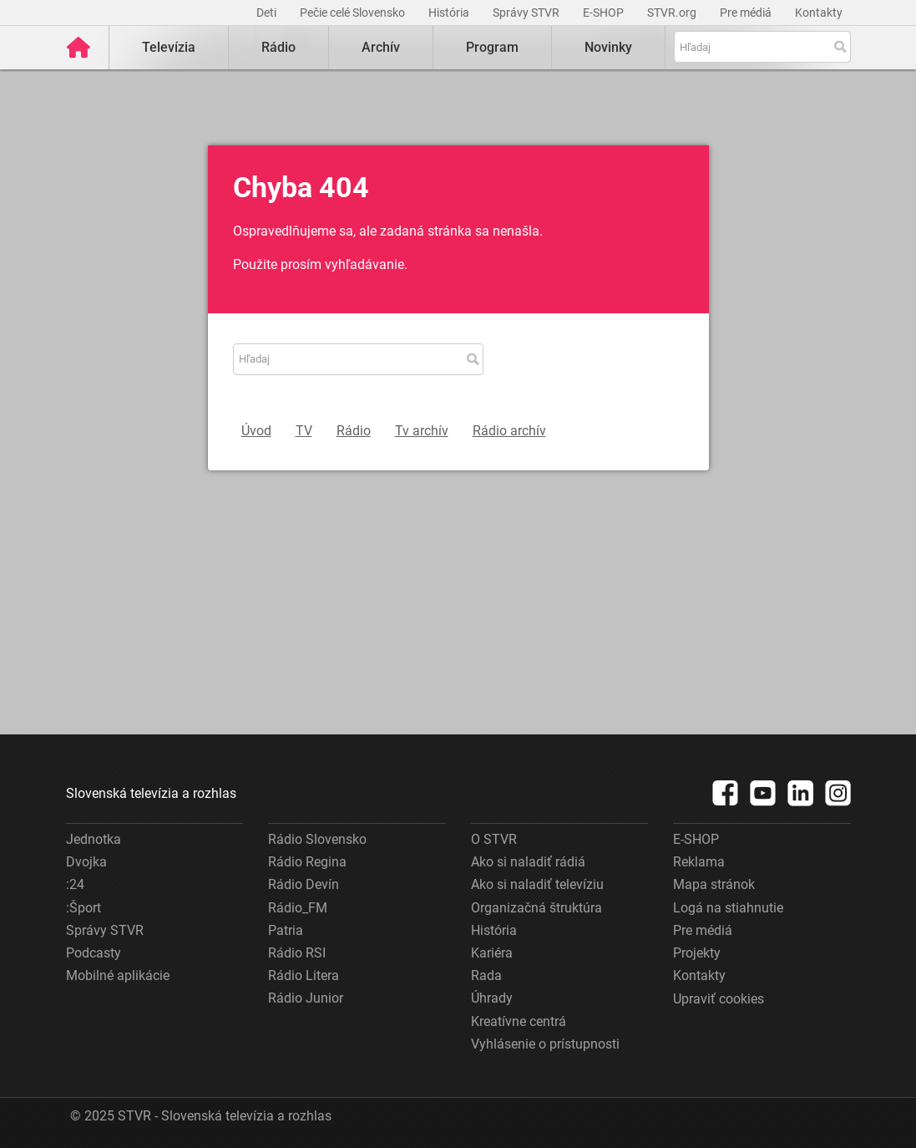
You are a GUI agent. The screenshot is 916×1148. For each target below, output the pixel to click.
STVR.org (673, 12)
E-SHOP (604, 12)
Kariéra (492, 953)
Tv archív (421, 431)
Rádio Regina (307, 862)
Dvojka (86, 862)
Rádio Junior (305, 998)
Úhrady (492, 998)
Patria (285, 930)
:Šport (83, 908)
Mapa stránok (714, 884)
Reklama (699, 862)
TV (304, 431)
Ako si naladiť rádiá (528, 862)
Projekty (697, 953)
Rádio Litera (303, 975)
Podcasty (93, 953)
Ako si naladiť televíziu (537, 884)
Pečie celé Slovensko (353, 12)
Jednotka (93, 839)
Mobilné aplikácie (118, 975)
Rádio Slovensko (317, 839)
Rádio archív (509, 431)
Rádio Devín (303, 884)
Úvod (256, 431)
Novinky (608, 47)
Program (492, 47)
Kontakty (819, 12)
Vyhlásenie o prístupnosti (545, 1044)
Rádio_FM (297, 908)
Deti (267, 12)
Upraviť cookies (718, 999)
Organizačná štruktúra (536, 908)
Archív (381, 47)
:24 (75, 884)
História (450, 12)
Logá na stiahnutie (728, 908)
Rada (486, 975)
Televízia (168, 47)
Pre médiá (747, 12)
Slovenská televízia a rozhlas (151, 793)
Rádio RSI (297, 953)
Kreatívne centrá (518, 1021)
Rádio (278, 47)
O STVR (494, 839)
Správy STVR (527, 12)
